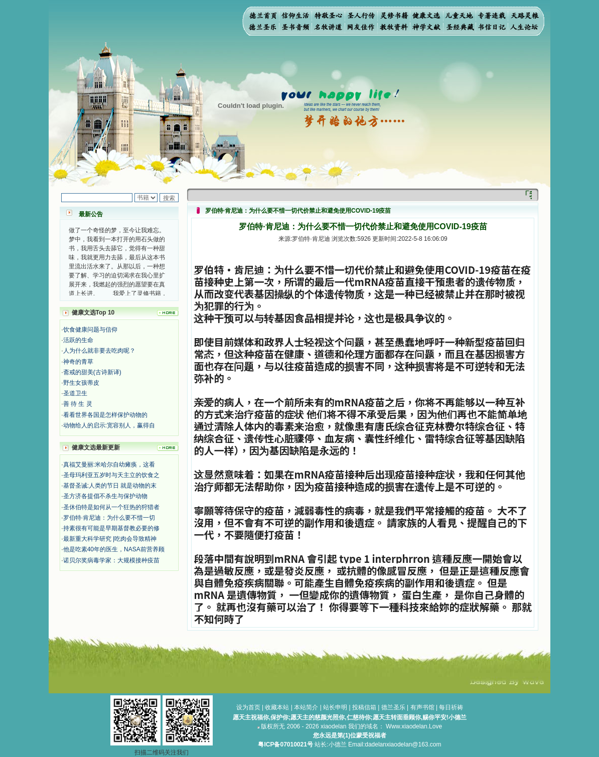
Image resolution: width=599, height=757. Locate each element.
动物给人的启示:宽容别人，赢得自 (109, 425)
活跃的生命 (78, 340)
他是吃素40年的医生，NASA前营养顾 (114, 549)
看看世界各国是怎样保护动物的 (105, 414)
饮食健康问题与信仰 (90, 329)
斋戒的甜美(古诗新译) (92, 372)
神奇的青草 (78, 361)
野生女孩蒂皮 (81, 382)
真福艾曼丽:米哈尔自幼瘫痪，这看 (109, 464)
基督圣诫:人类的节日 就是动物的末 (110, 485)
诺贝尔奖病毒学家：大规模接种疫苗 (111, 560)
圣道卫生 (75, 393)
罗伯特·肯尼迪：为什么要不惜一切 (109, 517)
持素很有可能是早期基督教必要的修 (111, 528)
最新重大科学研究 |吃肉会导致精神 (110, 538)
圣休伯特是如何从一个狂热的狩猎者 (111, 507)
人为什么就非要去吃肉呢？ (99, 350)
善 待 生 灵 (77, 403)
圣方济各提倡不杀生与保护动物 (105, 496)
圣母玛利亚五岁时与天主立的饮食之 (111, 475)
